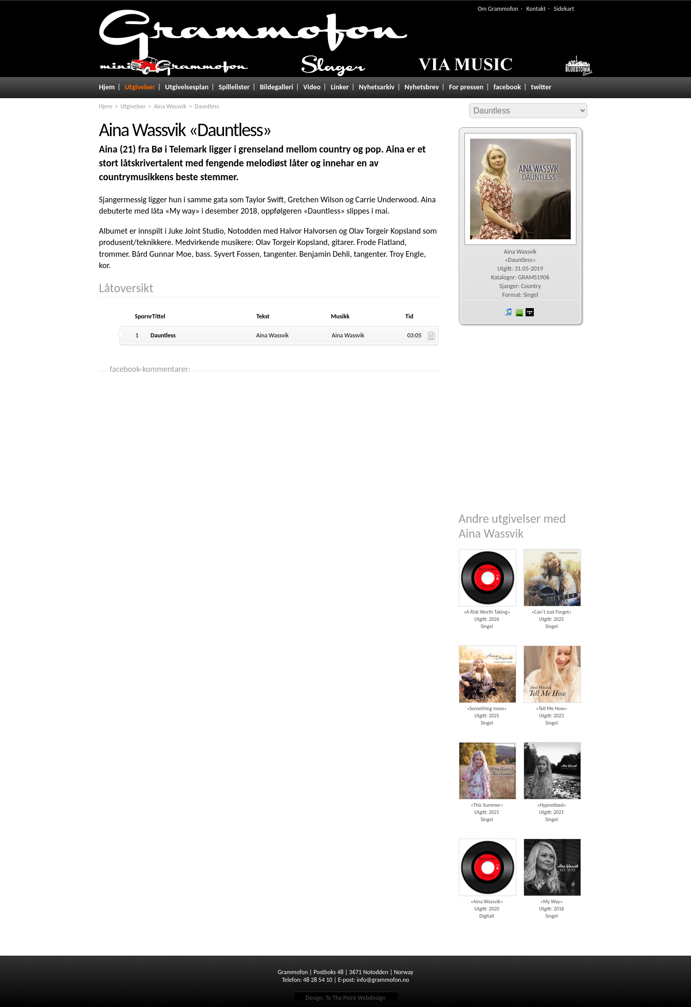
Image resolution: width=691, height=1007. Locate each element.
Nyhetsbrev (422, 87)
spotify (519, 312)
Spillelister (234, 87)
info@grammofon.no (383, 979)
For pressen (466, 87)
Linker (340, 87)
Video (312, 87)
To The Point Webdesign (355, 997)
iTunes (508, 312)
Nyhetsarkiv (377, 87)
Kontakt (536, 8)
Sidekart (564, 8)
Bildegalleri (276, 87)
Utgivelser (140, 87)
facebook (507, 87)
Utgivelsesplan (187, 87)
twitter (541, 87)
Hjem (107, 87)
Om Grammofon (498, 8)
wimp (530, 312)
